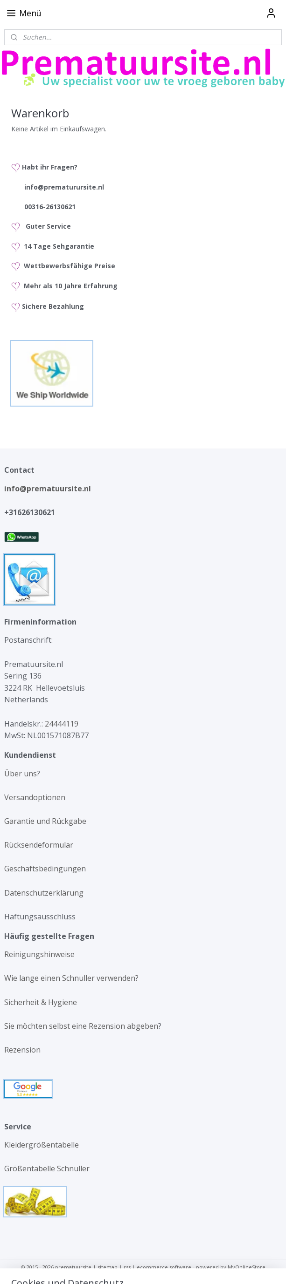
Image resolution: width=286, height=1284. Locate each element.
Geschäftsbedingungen (45, 868)
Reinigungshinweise (39, 954)
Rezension (22, 1050)
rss (127, 1267)
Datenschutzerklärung (44, 893)
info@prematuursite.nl (49, 488)
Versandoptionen (34, 797)
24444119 (60, 724)
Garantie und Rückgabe (45, 821)
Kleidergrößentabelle (42, 1145)
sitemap (108, 1267)
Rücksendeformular (38, 845)
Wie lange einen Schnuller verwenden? (71, 978)
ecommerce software (164, 1267)
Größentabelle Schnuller (47, 1168)
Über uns (20, 773)
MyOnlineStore (246, 1267)
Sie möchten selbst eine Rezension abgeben (81, 1026)
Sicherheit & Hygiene (40, 1002)
